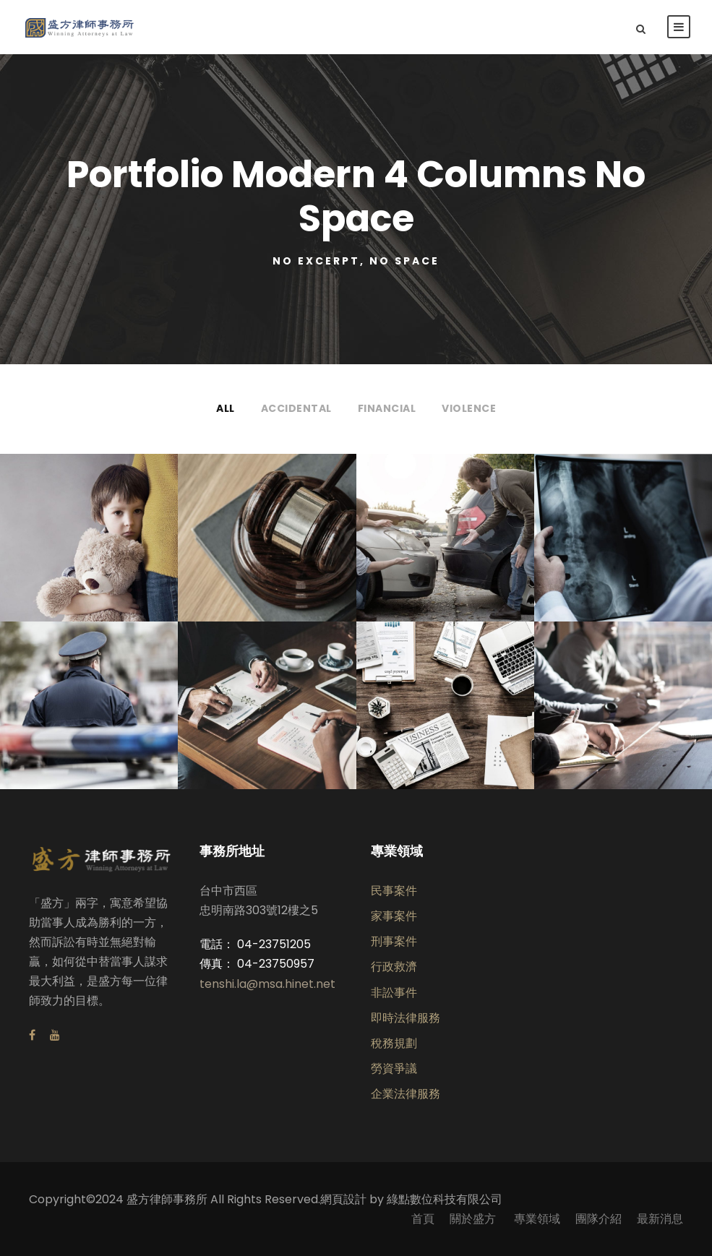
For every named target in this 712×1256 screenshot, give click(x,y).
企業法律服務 (405, 1093)
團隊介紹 (598, 1218)
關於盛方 (474, 1218)
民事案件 (394, 890)
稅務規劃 (394, 1043)
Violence (469, 408)
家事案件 (394, 916)
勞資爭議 (394, 1068)
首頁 (422, 1218)
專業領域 (537, 1218)
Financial (387, 408)
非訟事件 (394, 992)
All (225, 408)
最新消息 (660, 1218)
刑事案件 (394, 941)
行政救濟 (394, 966)
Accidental (296, 408)
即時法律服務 (405, 1018)
